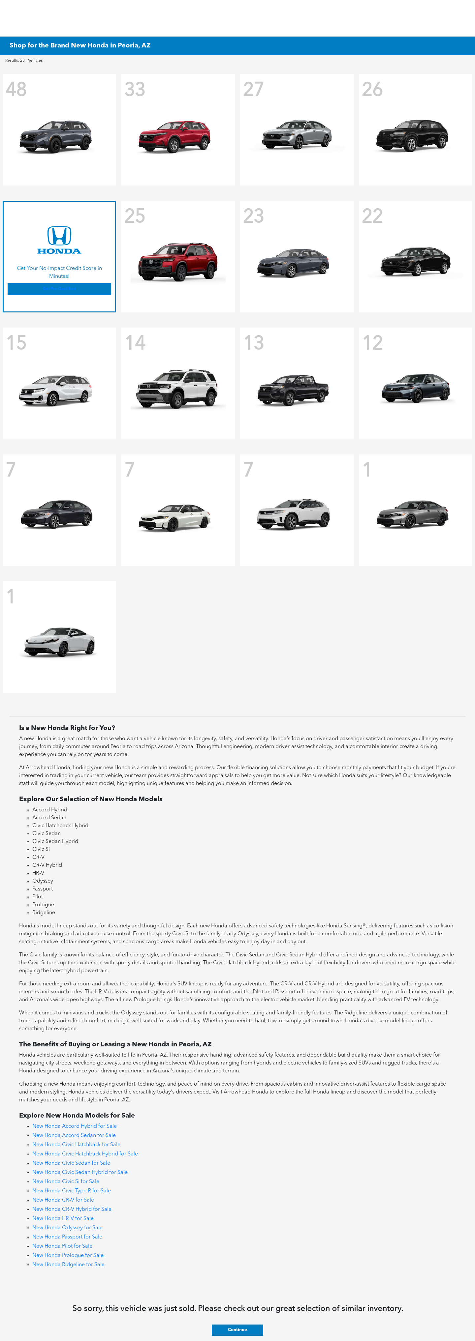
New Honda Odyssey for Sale (67, 1228)
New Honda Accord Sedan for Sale (74, 1135)
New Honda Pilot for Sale (62, 1246)
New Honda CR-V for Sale (63, 1200)
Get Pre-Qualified (59, 289)
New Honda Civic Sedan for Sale (71, 1163)
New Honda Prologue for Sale (68, 1255)
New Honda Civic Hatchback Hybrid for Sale (85, 1154)
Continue (237, 1330)
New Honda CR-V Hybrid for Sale (71, 1209)
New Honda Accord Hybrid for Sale (74, 1126)
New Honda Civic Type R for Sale (71, 1191)
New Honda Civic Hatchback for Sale (76, 1145)
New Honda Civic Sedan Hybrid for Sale (80, 1172)
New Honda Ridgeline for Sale (68, 1265)
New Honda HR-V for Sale (63, 1218)
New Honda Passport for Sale (67, 1237)
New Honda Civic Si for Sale (65, 1181)
